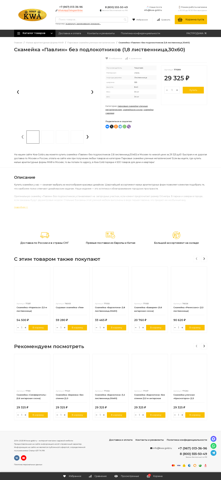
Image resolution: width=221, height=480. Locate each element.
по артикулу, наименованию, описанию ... (83, 24)
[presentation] (18, 92)
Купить (193, 90)
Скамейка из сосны (133, 109)
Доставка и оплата (70, 33)
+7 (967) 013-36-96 (71, 7)
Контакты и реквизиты (101, 33)
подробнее (21, 207)
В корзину (38, 327)
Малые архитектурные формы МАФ (45, 43)
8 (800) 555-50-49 (116, 7)
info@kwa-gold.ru (153, 10)
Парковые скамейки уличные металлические (91, 43)
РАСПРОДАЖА (196, 33)
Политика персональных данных (28, 464)
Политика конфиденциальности (140, 33)
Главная (18, 43)
